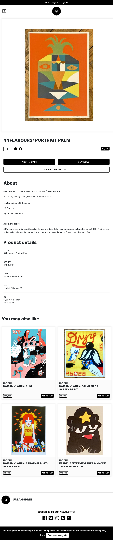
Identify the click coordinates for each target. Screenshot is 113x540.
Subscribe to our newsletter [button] (56, 512)
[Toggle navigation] (109, 11)
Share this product (56, 169)
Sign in (55, 2)
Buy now (83, 162)
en (46, 2)
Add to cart (29, 162)
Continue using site (57, 535)
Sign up (64, 2)
